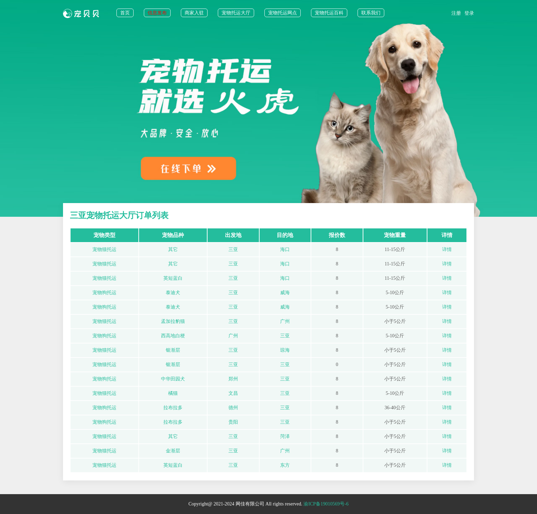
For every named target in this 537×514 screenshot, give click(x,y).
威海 (285, 292)
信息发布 (157, 12)
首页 (125, 12)
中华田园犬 (173, 378)
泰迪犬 (173, 292)
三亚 (233, 249)
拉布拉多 (173, 407)
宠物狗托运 (104, 292)
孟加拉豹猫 (173, 321)
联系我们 (370, 12)
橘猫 (173, 393)
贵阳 (233, 422)
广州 (285, 321)
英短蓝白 (173, 278)
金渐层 (173, 450)
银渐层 (173, 350)
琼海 (285, 350)
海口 (285, 249)
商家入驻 (194, 12)
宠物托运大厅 (236, 12)
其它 (173, 249)
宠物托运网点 (282, 12)
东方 (285, 465)
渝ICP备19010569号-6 (325, 503)
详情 (447, 249)
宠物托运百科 (329, 12)
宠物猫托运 (104, 249)
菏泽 (285, 436)
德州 (233, 407)
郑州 (233, 378)
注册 (456, 13)
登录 (469, 13)
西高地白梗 (173, 335)
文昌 (233, 393)
